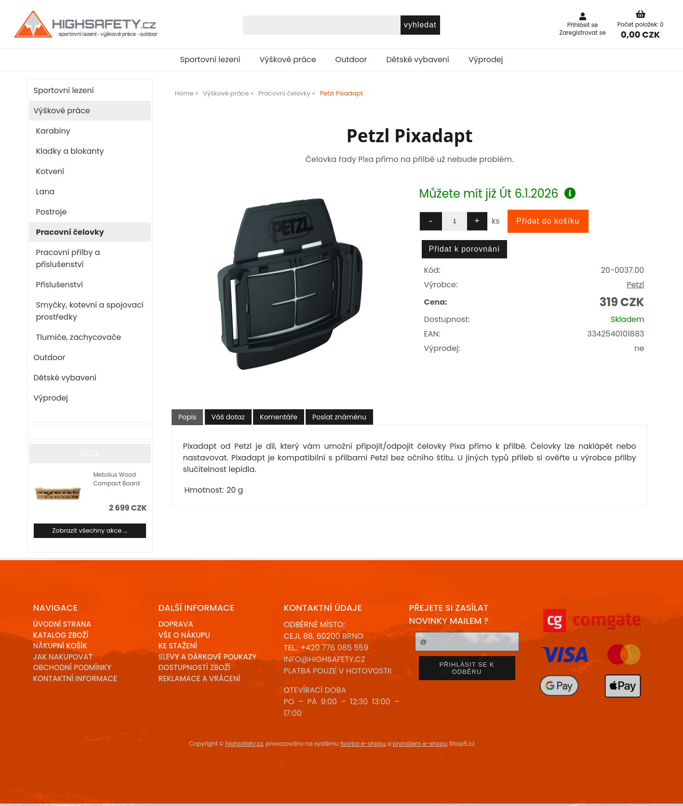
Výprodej (486, 59)
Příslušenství (59, 284)
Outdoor (351, 59)
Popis (187, 417)
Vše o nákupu (184, 635)
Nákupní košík (60, 646)
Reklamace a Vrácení (200, 678)
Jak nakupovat (63, 657)
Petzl (635, 284)
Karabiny (53, 130)
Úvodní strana (62, 624)
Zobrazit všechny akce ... (89, 530)
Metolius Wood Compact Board (117, 478)
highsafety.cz (244, 743)
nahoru (668, 791)
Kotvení (50, 171)
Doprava (176, 624)
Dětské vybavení (418, 59)
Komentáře (278, 417)
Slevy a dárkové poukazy (208, 657)
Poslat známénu (339, 417)
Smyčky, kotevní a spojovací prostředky (90, 310)
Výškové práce (288, 59)
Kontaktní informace (75, 678)
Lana (45, 191)
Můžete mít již (497, 194)
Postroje (51, 211)
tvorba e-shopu (363, 743)
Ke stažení (178, 646)
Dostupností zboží (194, 667)
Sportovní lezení (210, 59)
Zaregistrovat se (582, 32)
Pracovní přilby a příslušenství (68, 258)
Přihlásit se (582, 25)
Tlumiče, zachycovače (78, 337)
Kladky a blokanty (70, 151)
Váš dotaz (228, 417)
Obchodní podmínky (72, 667)
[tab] (187, 417)
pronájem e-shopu (420, 743)
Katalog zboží (61, 635)
